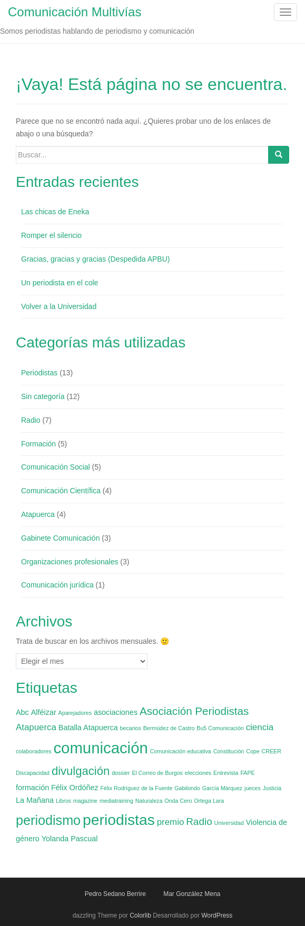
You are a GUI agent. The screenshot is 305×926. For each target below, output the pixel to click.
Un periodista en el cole (59, 282)
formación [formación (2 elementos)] (32, 787)
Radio (31, 420)
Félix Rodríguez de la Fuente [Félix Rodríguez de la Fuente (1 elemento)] (137, 788)
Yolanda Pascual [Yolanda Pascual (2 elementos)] (70, 838)
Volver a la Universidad (58, 306)
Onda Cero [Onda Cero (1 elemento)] (178, 801)
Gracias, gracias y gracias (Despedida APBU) (95, 259)
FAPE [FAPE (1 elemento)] (247, 773)
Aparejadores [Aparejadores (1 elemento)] (75, 713)
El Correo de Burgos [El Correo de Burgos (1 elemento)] (157, 773)
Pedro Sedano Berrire (115, 894)
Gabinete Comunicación (60, 538)
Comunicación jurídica (57, 585)
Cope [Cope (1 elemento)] (252, 751)
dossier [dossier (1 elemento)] (121, 773)
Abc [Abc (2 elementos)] (22, 712)
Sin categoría (43, 396)
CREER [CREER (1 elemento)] (271, 751)
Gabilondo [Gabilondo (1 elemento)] (187, 788)
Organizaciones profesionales (69, 561)
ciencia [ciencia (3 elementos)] (260, 727)
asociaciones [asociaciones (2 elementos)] (115, 712)
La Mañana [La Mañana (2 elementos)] (35, 800)
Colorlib (140, 915)
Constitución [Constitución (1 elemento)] (228, 751)
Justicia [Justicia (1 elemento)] (272, 788)
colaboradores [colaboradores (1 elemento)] (34, 751)
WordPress (216, 915)
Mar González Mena (191, 894)
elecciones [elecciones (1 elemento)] (198, 773)
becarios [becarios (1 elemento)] (130, 728)
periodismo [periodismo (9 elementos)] (48, 820)
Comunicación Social (55, 467)
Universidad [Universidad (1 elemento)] (229, 823)
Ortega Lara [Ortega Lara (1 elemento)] (209, 801)
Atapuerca (38, 514)
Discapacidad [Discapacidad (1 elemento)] (33, 773)
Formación (38, 444)
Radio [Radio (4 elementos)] (199, 821)
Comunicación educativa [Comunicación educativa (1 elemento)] (180, 751)
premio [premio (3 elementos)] (170, 822)
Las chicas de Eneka (55, 211)
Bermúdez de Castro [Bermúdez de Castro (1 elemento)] (169, 728)
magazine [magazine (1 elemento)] (85, 801)
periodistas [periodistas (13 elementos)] (119, 819)
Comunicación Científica (61, 490)
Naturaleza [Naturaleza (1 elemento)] (149, 801)
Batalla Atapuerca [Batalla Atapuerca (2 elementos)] (88, 727)
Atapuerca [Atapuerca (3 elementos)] (36, 727)
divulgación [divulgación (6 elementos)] (81, 771)
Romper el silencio (51, 235)
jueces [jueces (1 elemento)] (252, 788)
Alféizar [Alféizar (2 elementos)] (43, 712)
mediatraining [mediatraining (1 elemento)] (116, 801)
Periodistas (39, 373)
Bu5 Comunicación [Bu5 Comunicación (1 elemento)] (219, 728)
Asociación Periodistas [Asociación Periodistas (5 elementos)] (194, 711)
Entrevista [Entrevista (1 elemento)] (225, 773)
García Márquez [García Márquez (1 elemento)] (222, 788)
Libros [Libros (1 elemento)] (63, 801)
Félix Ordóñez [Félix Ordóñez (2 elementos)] (75, 787)
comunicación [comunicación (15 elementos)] (100, 747)
